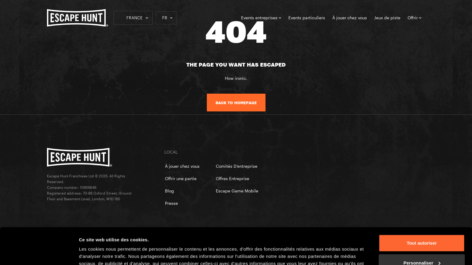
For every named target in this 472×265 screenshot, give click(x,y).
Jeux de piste (387, 17)
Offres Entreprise (232, 178)
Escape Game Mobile (237, 190)
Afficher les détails (99, 253)
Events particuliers (306, 17)
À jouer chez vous (349, 17)
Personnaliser (421, 228)
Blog (169, 190)
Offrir (414, 17)
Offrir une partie (181, 178)
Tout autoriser (422, 208)
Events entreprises (261, 17)
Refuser (421, 248)
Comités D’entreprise (236, 166)
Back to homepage (236, 102)
